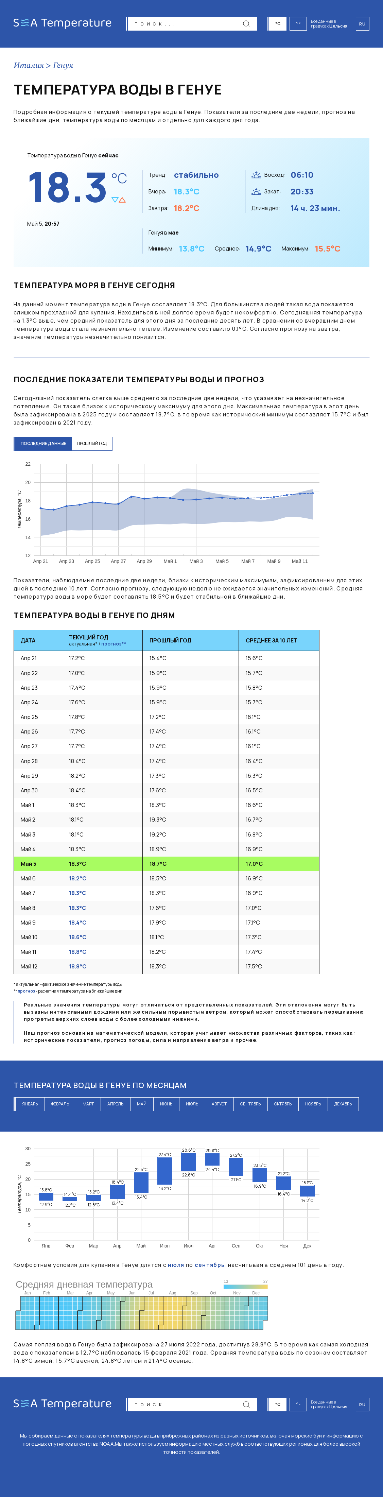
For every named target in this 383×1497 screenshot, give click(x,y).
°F (300, 24)
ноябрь (313, 1105)
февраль (60, 1105)
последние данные (45, 444)
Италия (29, 67)
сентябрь (250, 1105)
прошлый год (96, 444)
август (219, 1105)
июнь (166, 1105)
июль (192, 1105)
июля (176, 1266)
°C (279, 24)
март (88, 1105)
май (141, 1105)
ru (362, 1404)
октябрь (283, 1105)
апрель (115, 1105)
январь (30, 1105)
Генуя (63, 67)
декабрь (343, 1105)
